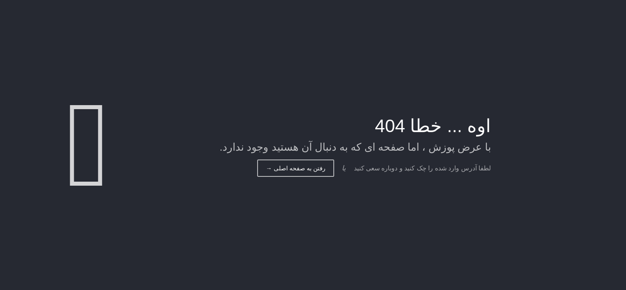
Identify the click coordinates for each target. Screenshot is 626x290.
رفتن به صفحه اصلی (296, 168)
